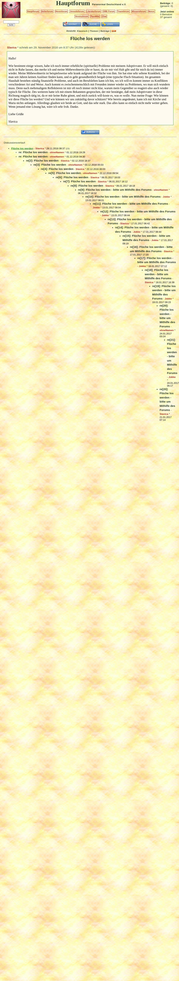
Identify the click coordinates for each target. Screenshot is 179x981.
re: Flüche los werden (33, 152)
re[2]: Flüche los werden (42, 160)
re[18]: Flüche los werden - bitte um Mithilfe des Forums (158, 274)
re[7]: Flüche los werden (79, 181)
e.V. (124, 4)
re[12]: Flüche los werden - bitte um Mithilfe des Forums (137, 211)
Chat (104, 16)
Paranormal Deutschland (106, 4)
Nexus (151, 11)
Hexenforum (61, 11)
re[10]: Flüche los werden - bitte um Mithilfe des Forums (123, 196)
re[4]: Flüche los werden (57, 168)
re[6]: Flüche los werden (72, 177)
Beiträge (105, 31)
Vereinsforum (81, 16)
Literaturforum (93, 11)
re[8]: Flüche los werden (86, 185)
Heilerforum (47, 11)
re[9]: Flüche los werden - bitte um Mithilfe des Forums (115, 189)
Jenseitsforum (77, 11)
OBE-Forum (109, 11)
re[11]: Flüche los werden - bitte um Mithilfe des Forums (130, 203)
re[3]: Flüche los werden (49, 164)
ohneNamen (57, 152)
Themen (94, 31)
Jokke (166, 196)
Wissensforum (139, 11)
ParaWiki (95, 16)
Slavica (12, 47)
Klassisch (82, 31)
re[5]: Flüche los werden (64, 173)
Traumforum (123, 11)
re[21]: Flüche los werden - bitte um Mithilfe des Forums (172, 356)
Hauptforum (33, 11)
